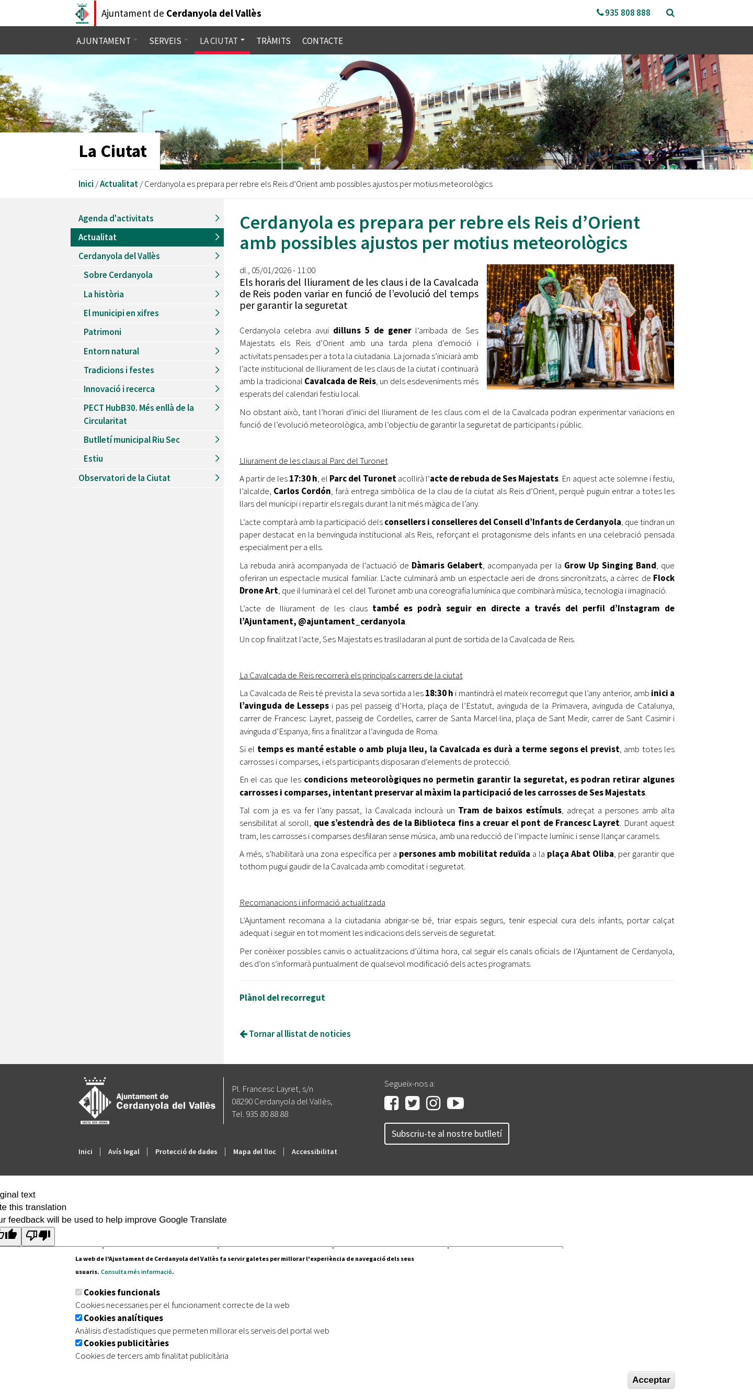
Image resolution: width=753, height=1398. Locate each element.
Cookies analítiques (123, 1318)
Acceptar (651, 1380)
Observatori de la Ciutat (124, 478)
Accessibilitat (314, 1151)
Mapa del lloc (254, 1151)
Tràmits (273, 41)
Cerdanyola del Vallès (119, 256)
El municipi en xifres (121, 313)
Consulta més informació (136, 1272)
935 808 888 (624, 12)
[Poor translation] (38, 1236)
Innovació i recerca (119, 389)
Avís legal (124, 1151)
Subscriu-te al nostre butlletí (447, 1133)
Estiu (93, 458)
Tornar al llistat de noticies (295, 1033)
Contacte (322, 41)
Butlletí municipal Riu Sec (132, 439)
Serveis (168, 41)
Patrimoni (102, 332)
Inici (86, 183)
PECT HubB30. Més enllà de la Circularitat (139, 414)
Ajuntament (107, 41)
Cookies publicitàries (126, 1343)
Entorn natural (111, 351)
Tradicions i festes (119, 370)
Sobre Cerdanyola (118, 275)
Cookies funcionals (122, 1292)
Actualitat (119, 183)
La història (104, 294)
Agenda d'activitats (116, 218)
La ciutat (222, 41)
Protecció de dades (186, 1151)
